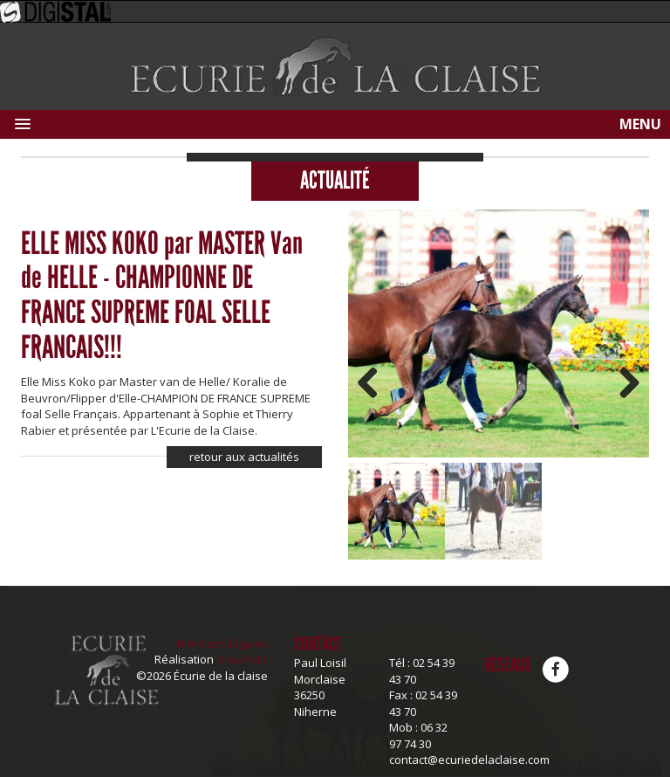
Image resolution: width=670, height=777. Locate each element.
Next (622, 384)
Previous (374, 384)
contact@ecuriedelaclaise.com (469, 759)
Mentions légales (222, 643)
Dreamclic (242, 659)
